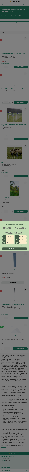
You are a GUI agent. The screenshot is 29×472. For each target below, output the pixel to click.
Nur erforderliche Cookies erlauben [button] (14, 246)
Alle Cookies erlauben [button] (14, 248)
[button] (8, 236)
